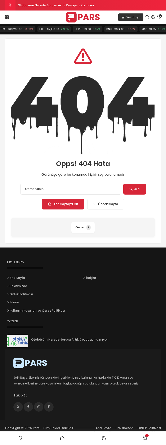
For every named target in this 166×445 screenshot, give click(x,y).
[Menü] (7, 17)
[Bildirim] (159, 17)
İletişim (90, 278)
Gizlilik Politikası (21, 294)
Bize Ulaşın (130, 17)
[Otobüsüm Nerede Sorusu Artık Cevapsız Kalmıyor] (17, 341)
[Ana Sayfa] (62, 438)
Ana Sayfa (17, 278)
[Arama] (147, 17)
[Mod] (153, 17)
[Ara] (20, 438)
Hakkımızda (18, 286)
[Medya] (18, 407)
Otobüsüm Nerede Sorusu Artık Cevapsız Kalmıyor (56, 5)
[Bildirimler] (145, 438)
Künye (14, 302)
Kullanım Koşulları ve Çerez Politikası (37, 310)
